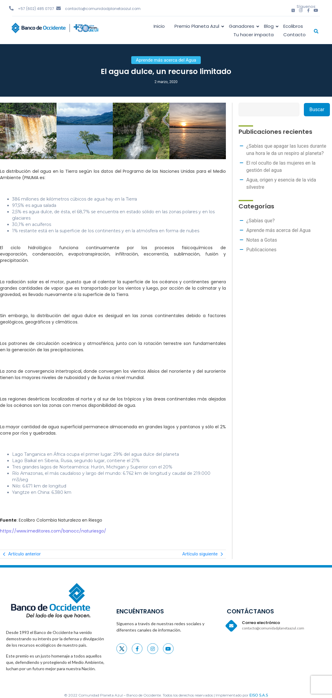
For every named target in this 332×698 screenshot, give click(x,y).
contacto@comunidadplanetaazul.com (103, 8)
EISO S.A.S (258, 695)
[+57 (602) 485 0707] (11, 8)
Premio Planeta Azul (197, 26)
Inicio (159, 26)
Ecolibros (293, 26)
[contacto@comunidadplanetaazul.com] (58, 8)
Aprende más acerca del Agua (278, 230)
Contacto (294, 34)
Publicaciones (261, 250)
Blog (270, 26)
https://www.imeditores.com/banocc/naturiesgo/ (53, 531)
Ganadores (242, 26)
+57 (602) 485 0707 (36, 8)
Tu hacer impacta (253, 34)
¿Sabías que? (260, 221)
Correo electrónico (261, 623)
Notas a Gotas (261, 240)
